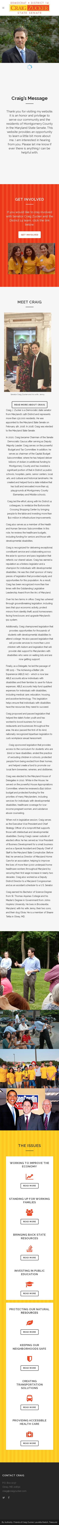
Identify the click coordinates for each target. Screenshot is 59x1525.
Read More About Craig (29, 405)
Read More (29, 1186)
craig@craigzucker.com (14, 1491)
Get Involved (29, 235)
